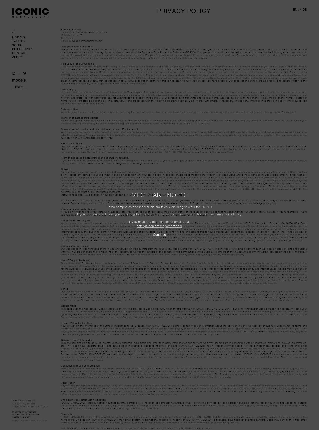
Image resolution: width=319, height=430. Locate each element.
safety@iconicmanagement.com (159, 226)
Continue (159, 234)
